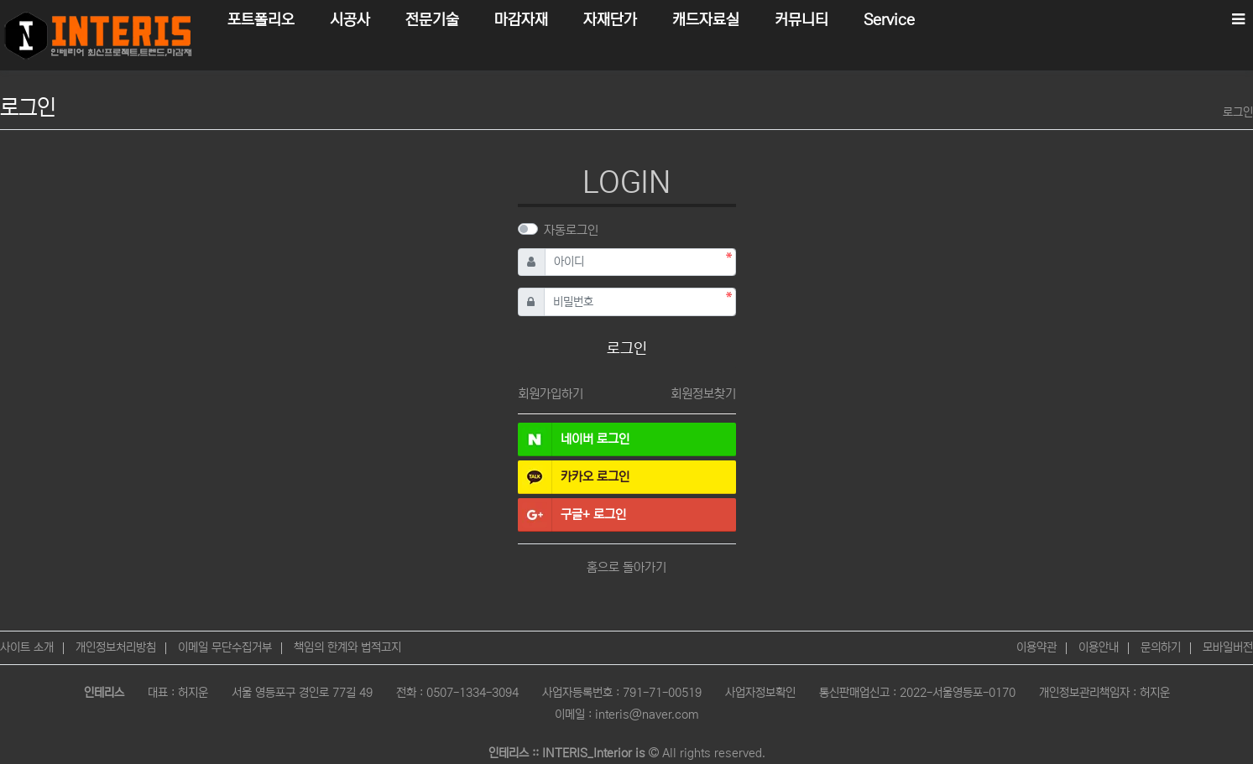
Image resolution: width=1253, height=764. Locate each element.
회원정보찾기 (703, 394)
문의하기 (1161, 647)
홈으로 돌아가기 (626, 567)
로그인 (1238, 112)
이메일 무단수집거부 (225, 647)
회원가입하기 (550, 394)
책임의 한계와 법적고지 (347, 647)
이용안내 (1098, 647)
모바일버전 (1228, 647)
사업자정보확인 (760, 692)
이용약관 (1036, 647)
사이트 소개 (27, 647)
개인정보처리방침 (116, 647)
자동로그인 (571, 230)
